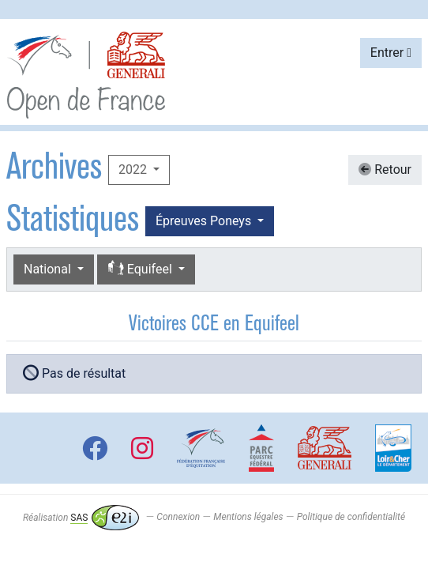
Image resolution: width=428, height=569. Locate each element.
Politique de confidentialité (351, 517)
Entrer (390, 52)
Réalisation (81, 517)
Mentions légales (248, 517)
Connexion (178, 517)
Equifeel (141, 269)
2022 (134, 169)
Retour (385, 169)
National (49, 269)
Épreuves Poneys (205, 220)
